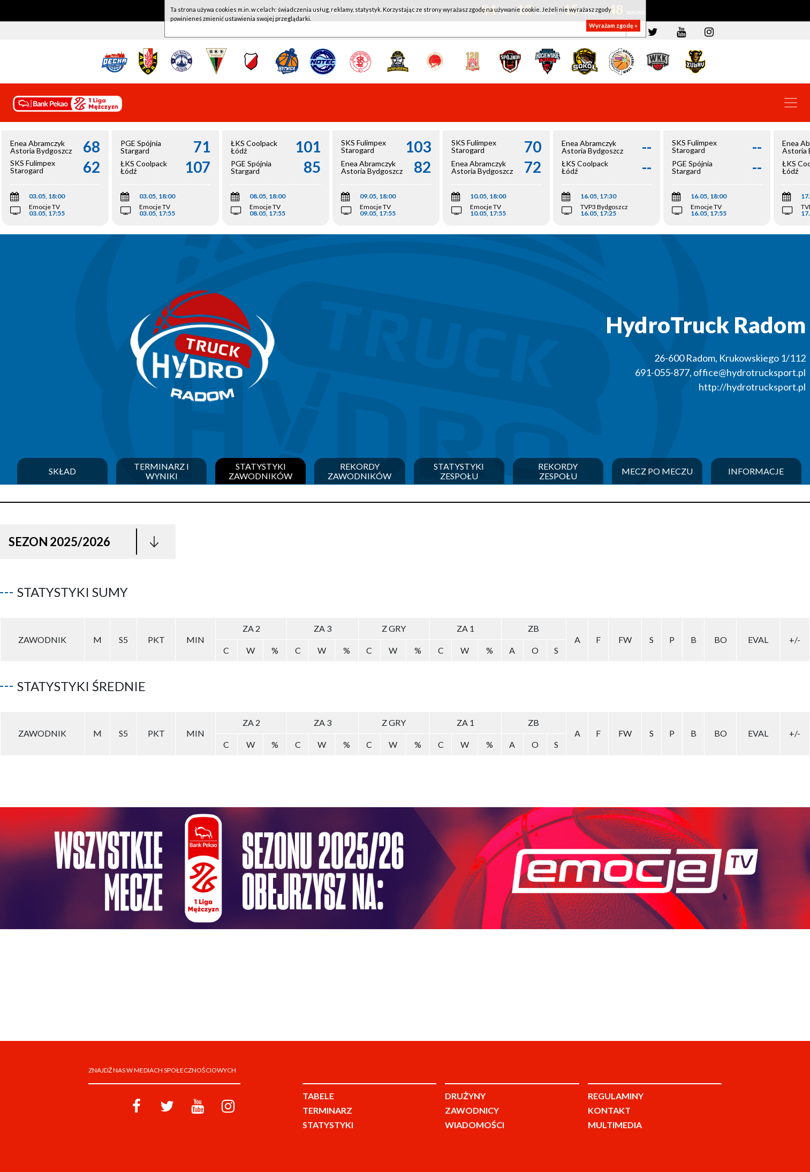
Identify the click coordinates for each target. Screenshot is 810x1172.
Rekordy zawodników (359, 471)
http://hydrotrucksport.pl (752, 387)
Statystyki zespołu (459, 471)
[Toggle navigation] (791, 102)
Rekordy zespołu (558, 471)
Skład (62, 471)
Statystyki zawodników (260, 471)
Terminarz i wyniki (161, 471)
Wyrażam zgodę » (613, 25)
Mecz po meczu (657, 471)
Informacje (756, 471)
